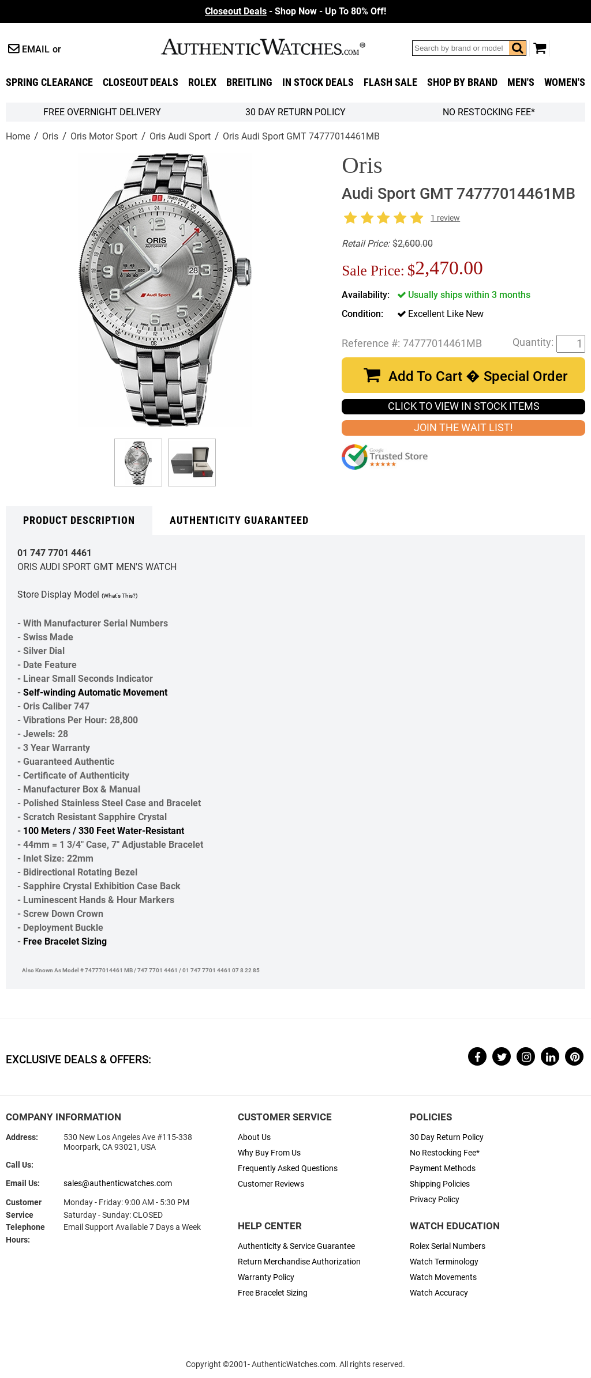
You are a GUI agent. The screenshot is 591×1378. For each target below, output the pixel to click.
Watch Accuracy (439, 1293)
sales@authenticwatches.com (117, 1183)
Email (36, 49)
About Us (254, 1137)
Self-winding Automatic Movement (95, 692)
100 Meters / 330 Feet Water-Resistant (103, 830)
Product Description (79, 520)
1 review (445, 218)
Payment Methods (443, 1168)
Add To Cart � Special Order (477, 376)
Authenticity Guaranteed (239, 520)
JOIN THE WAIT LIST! (463, 427)
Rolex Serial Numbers (447, 1246)
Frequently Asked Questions (288, 1168)
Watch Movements (443, 1277)
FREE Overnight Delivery (102, 112)
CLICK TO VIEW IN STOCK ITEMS (464, 406)
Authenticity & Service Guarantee (296, 1246)
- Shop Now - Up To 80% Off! (295, 11)
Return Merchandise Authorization (299, 1262)
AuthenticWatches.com (275, 46)
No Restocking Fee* (489, 112)
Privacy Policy (434, 1200)
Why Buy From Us (269, 1153)
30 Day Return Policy (447, 1137)
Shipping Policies (440, 1184)
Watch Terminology (444, 1262)
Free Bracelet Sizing (65, 941)
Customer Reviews (271, 1184)
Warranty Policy (266, 1277)
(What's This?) (119, 595)
